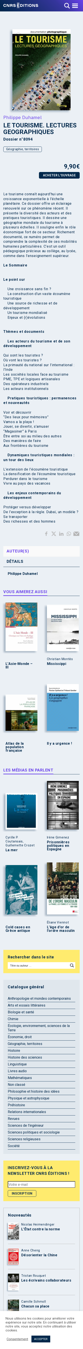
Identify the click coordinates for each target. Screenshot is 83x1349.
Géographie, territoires (22, 149)
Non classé (16, 1085)
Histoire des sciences (25, 1057)
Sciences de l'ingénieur (26, 1125)
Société (14, 1146)
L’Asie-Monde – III (19, 665)
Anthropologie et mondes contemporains (39, 998)
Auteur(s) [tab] (18, 551)
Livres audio (17, 1071)
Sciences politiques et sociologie (34, 1132)
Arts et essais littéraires (26, 1005)
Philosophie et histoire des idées (34, 1091)
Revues (13, 1119)
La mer (12, 850)
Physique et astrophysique (28, 1098)
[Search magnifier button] (72, 965)
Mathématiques (20, 1078)
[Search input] (38, 965)
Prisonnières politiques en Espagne (58, 845)
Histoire (14, 1050)
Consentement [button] (17, 1339)
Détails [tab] (15, 561)
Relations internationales (27, 1112)
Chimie (13, 1019)
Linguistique (17, 1064)
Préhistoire (16, 1105)
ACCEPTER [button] (41, 1339)
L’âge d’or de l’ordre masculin (61, 929)
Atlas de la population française (15, 747)
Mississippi (56, 664)
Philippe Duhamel (22, 117)
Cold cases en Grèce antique (18, 929)
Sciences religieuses (24, 1139)
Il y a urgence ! (59, 743)
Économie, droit (20, 1037)
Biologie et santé (21, 1012)
